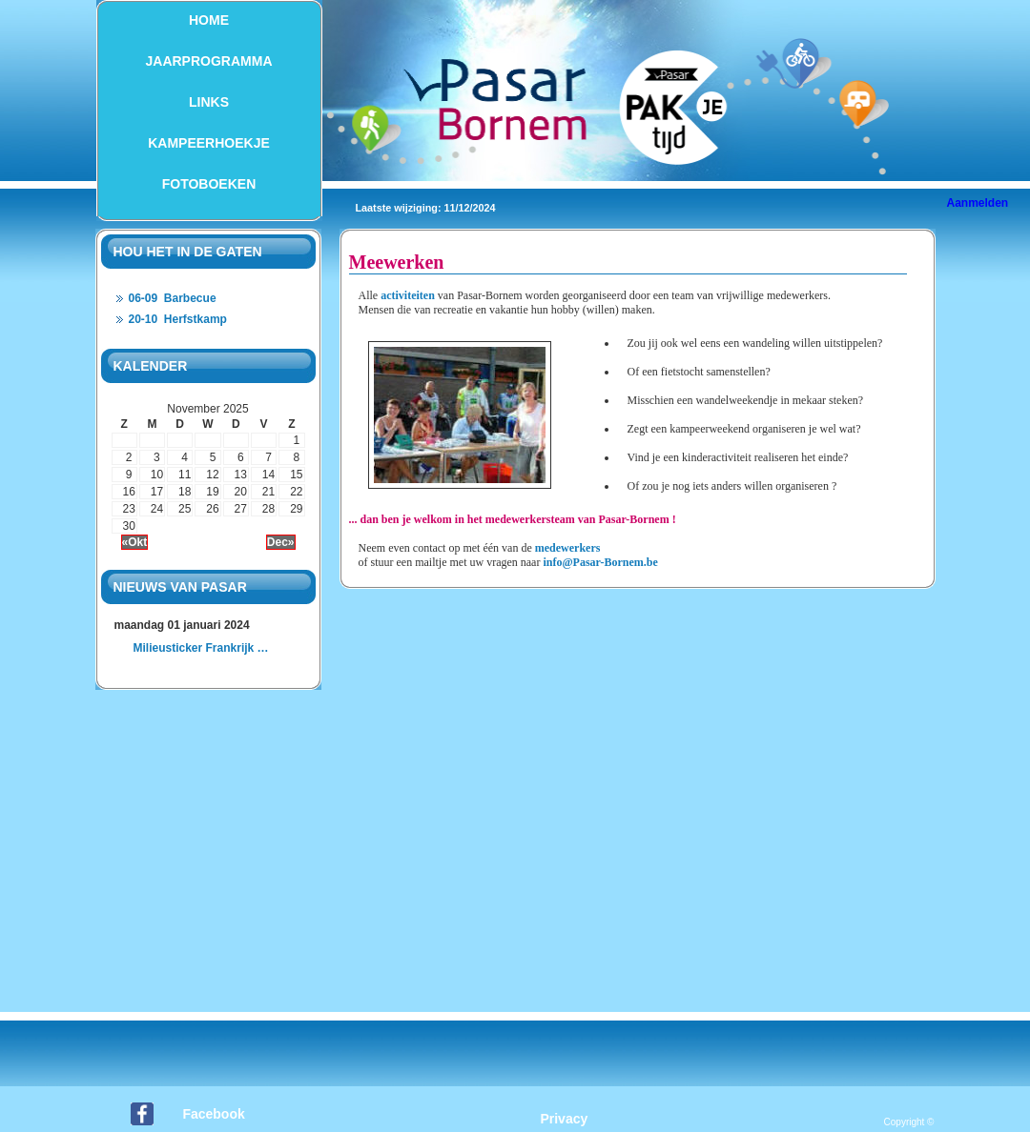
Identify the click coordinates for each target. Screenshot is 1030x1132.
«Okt (135, 542)
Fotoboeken (209, 184)
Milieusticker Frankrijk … (201, 648)
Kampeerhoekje (209, 143)
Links (209, 102)
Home (209, 20)
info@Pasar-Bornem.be (600, 562)
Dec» (281, 542)
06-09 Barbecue (172, 298)
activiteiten (408, 295)
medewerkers (568, 548)
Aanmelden (978, 203)
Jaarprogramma (209, 61)
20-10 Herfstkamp (178, 319)
